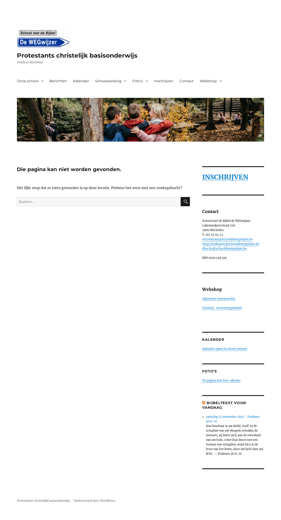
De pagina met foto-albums (221, 380)
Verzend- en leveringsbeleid (222, 308)
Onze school (27, 81)
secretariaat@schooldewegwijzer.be (227, 239)
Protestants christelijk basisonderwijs (77, 55)
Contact (186, 81)
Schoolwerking (108, 81)
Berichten (58, 81)
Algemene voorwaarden (218, 299)
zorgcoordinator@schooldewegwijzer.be (230, 244)
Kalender (81, 81)
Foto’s (137, 81)
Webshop (208, 81)
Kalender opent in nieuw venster (224, 349)
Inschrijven (163, 81)
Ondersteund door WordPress (94, 501)
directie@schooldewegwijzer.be (224, 248)
